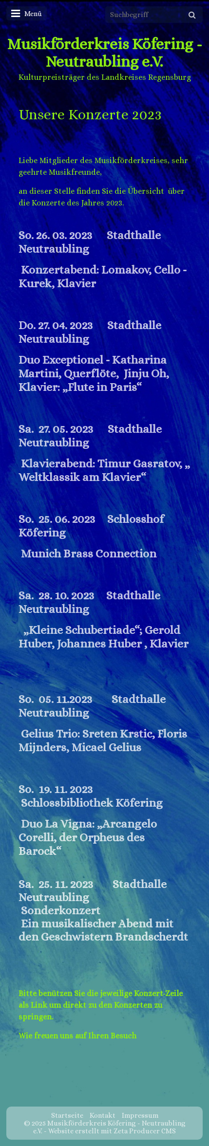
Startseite (67, 1115)
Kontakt (102, 1115)
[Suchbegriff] (154, 14)
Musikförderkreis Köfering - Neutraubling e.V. (104, 52)
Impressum (140, 1115)
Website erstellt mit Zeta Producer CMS (112, 1131)
